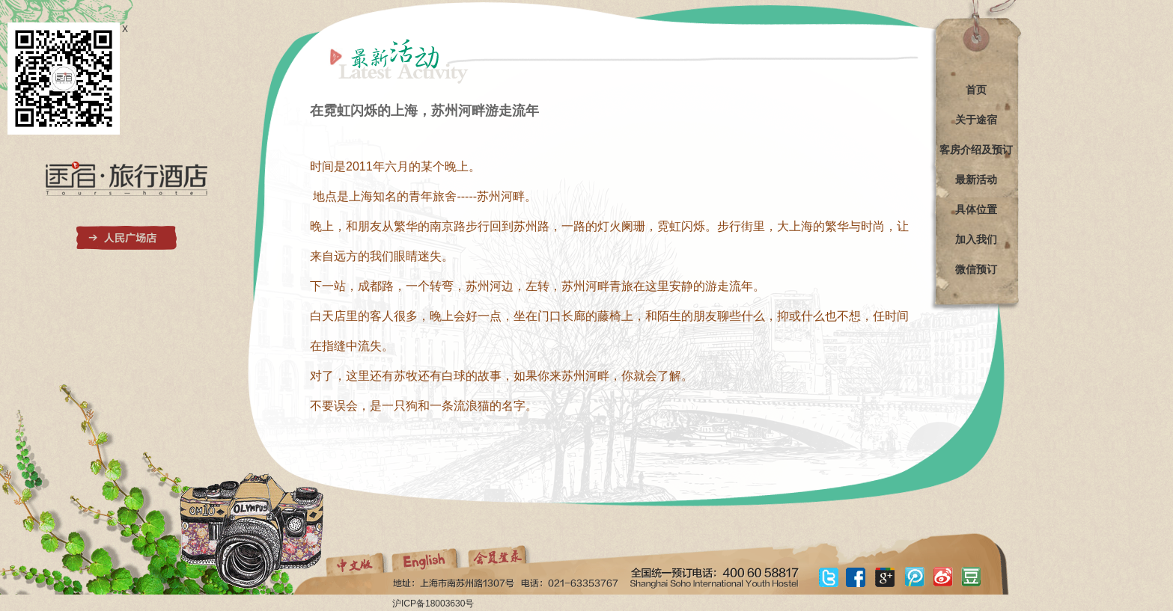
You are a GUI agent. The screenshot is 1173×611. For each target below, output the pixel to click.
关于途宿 (976, 120)
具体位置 (976, 209)
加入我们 (976, 239)
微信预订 (976, 269)
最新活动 (976, 179)
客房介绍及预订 (976, 150)
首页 (976, 90)
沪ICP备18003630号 (433, 603)
